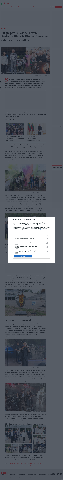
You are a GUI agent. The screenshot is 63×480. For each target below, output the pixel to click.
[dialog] (31, 240)
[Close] (53, 219)
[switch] (46, 238)
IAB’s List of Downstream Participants (43, 229)
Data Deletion (24, 261)
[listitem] (31, 235)
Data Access (31, 261)
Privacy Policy (38, 261)
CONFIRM (23, 256)
